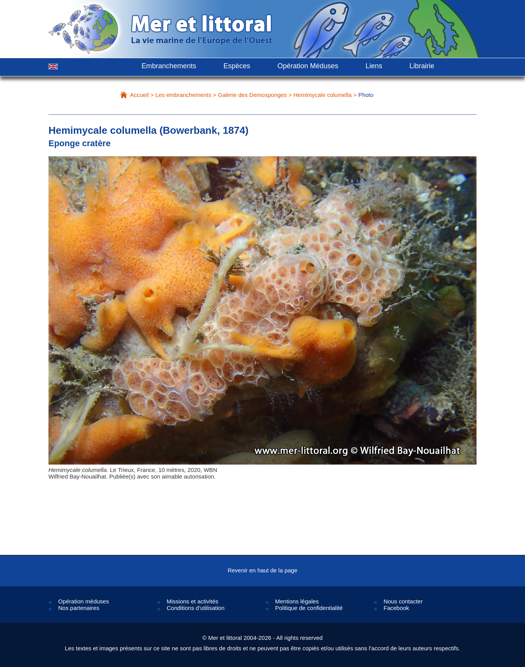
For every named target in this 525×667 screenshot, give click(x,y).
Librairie (421, 66)
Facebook (396, 608)
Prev (72, 327)
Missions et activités (192, 601)
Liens (374, 66)
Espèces (236, 66)
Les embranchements (183, 95)
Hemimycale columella (323, 95)
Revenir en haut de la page (262, 570)
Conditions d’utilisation (196, 608)
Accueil (139, 95)
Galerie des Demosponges (252, 95)
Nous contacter (403, 601)
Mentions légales (297, 601)
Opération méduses (83, 601)
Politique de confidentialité (309, 608)
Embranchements (169, 66)
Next (453, 327)
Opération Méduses (307, 66)
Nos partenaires (78, 608)
